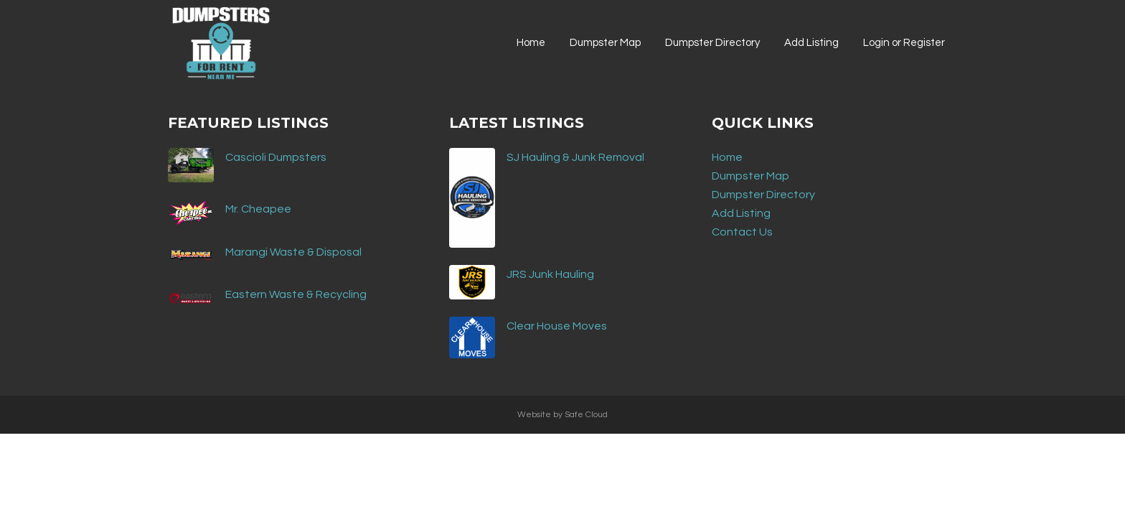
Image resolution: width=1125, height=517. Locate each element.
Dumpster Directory (763, 194)
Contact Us (742, 232)
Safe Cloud (586, 414)
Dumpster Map (750, 176)
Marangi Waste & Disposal (293, 252)
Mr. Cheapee (258, 209)
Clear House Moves (557, 326)
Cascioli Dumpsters (275, 157)
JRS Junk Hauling (550, 274)
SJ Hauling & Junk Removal (575, 157)
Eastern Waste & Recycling (296, 294)
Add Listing (741, 213)
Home (727, 157)
